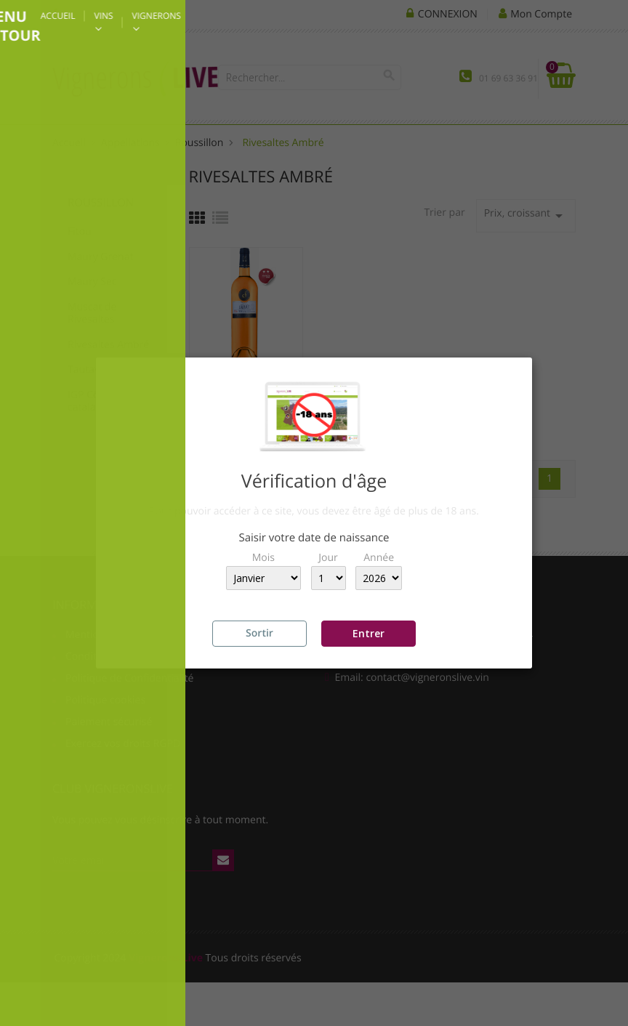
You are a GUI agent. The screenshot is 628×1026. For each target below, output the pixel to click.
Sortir (259, 633)
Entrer (369, 633)
